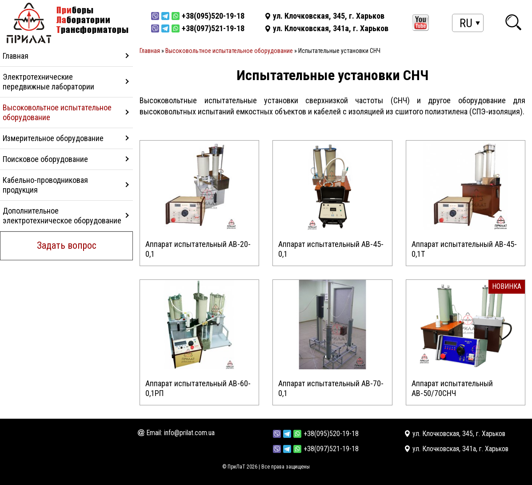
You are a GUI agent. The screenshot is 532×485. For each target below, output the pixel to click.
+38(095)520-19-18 (331, 433)
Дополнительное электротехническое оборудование (62, 215)
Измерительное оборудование (53, 138)
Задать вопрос (66, 245)
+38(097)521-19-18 (331, 449)
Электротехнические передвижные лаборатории (48, 81)
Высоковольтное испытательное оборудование (57, 112)
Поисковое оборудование (45, 159)
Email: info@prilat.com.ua (180, 432)
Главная (15, 56)
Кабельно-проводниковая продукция (45, 184)
